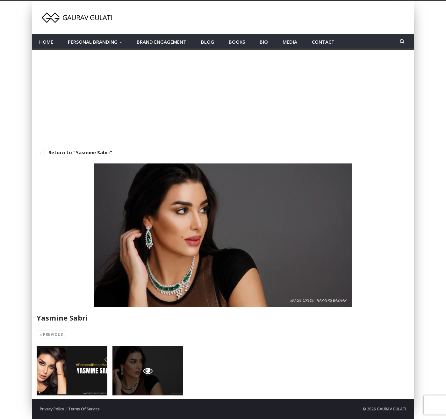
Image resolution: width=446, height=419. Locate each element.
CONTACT (323, 42)
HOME (46, 42)
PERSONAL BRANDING (93, 42)
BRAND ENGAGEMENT (161, 42)
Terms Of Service (84, 409)
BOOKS (237, 42)
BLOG (207, 42)
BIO (264, 42)
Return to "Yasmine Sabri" (74, 152)
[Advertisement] (223, 97)
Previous (51, 334)
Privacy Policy (52, 409)
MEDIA (290, 42)
